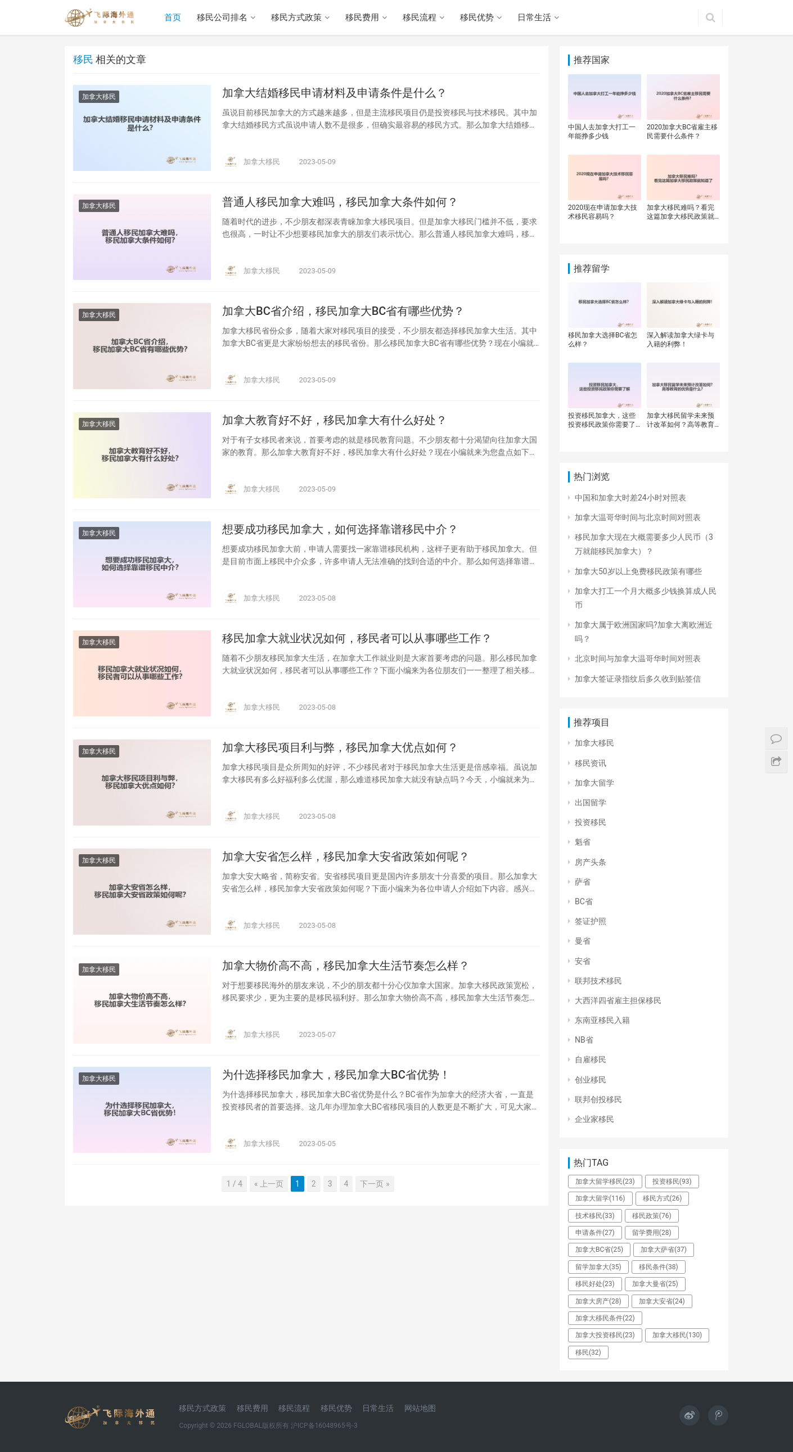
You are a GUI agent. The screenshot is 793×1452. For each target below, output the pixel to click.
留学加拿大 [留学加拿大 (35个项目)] (598, 1267)
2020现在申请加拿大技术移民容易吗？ (602, 212)
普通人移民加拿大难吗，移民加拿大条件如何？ (340, 202)
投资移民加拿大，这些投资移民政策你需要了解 (602, 420)
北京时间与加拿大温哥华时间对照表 (638, 658)
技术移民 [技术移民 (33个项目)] (595, 1216)
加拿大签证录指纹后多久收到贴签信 (638, 678)
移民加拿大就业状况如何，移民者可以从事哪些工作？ (357, 638)
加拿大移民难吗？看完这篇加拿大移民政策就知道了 (680, 212)
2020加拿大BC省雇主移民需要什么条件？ (682, 131)
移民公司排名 (222, 17)
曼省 (583, 940)
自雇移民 (590, 1059)
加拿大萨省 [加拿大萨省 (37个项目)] (664, 1249)
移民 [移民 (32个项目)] (588, 1352)
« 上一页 (268, 1183)
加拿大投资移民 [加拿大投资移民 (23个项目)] (605, 1335)
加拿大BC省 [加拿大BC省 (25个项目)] (599, 1249)
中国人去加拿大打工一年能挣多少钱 (602, 131)
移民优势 (477, 17)
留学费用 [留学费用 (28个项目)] (652, 1233)
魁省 (583, 841)
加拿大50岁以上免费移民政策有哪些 (638, 571)
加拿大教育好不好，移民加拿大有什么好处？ (334, 420)
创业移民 (590, 1079)
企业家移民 (594, 1119)
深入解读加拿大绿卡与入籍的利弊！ (680, 339)
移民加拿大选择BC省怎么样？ (602, 339)
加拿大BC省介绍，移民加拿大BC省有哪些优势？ (343, 311)
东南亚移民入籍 (602, 1020)
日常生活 (534, 17)
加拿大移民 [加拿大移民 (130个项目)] (677, 1335)
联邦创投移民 (598, 1099)
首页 (172, 17)
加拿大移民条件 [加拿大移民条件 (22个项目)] (605, 1318)
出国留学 (590, 802)
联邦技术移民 (598, 980)
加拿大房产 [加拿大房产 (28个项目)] (598, 1301)
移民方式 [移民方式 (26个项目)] (662, 1198)
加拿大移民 (99, 97)
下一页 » (374, 1183)
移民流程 (419, 17)
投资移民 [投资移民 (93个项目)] (672, 1181)
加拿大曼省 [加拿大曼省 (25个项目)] (655, 1284)
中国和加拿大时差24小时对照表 (630, 497)
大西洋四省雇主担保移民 (618, 1000)
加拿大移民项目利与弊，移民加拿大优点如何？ (340, 747)
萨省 (583, 881)
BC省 (584, 901)
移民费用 (362, 17)
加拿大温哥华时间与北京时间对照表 (638, 517)
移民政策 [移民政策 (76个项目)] (652, 1216)
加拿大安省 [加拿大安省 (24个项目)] (662, 1301)
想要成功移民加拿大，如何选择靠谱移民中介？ (340, 529)
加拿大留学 (594, 782)
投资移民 (590, 822)
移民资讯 (590, 763)
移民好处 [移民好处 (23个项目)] (595, 1284)
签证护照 (590, 921)
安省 (583, 961)
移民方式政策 (296, 17)
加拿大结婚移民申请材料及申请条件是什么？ (334, 93)
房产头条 (590, 862)
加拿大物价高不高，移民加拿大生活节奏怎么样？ (346, 965)
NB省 (584, 1039)
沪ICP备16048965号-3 (324, 1426)
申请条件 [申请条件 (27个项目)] (595, 1233)
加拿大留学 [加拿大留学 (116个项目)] (600, 1198)
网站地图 (420, 1408)
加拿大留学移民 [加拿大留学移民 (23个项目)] (605, 1181)
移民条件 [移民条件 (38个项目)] (658, 1267)
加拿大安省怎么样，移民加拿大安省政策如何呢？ (346, 856)
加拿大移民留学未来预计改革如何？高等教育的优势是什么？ (680, 420)
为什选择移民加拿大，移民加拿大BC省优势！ (336, 1074)
